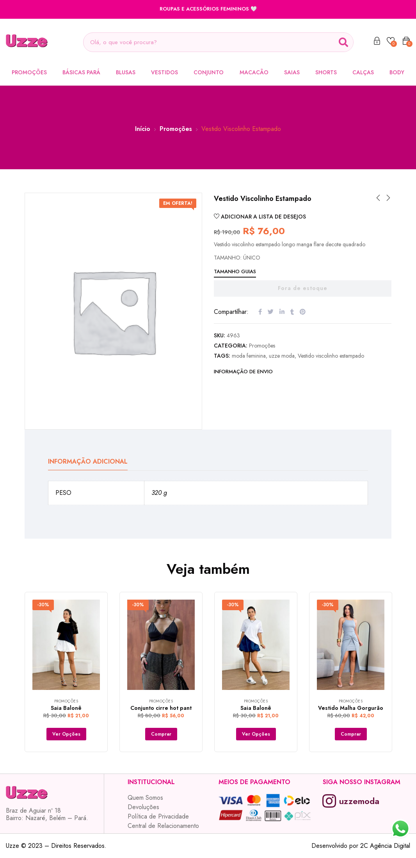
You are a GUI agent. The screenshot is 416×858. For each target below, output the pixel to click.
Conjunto (209, 72)
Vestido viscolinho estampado (331, 356)
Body (396, 72)
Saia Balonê (66, 708)
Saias (292, 72)
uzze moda (282, 356)
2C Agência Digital (385, 845)
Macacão (254, 72)
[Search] (343, 42)
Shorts (326, 72)
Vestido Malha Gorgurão (350, 708)
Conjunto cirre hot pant (161, 708)
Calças (363, 72)
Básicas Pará (81, 72)
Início (142, 128)
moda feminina (249, 356)
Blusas (125, 72)
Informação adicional (88, 461)
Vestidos (164, 72)
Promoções (29, 72)
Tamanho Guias (235, 271)
